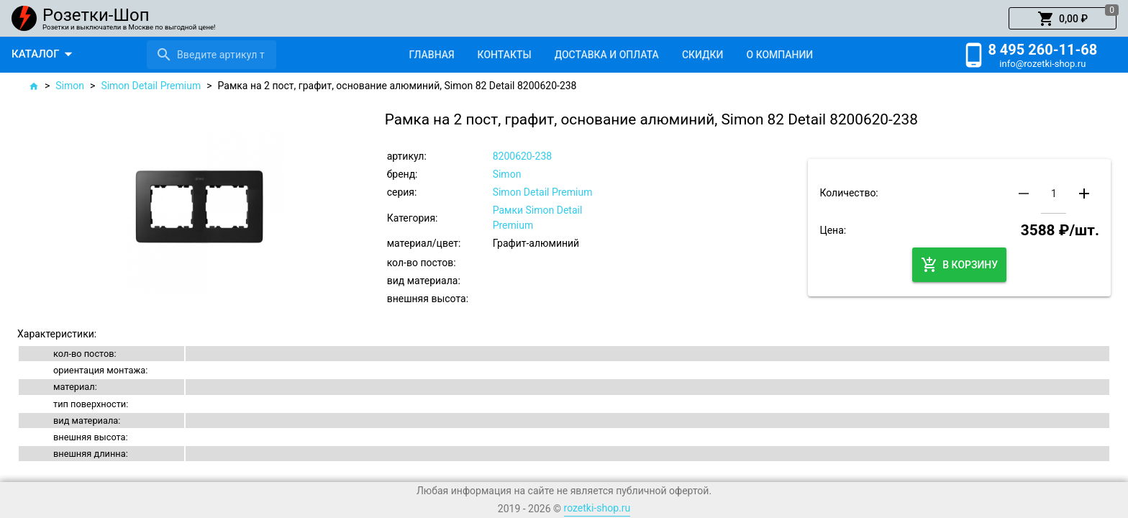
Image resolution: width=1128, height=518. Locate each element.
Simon (69, 85)
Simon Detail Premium (151, 85)
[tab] (431, 55)
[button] (1062, 18)
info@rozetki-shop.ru (1042, 63)
